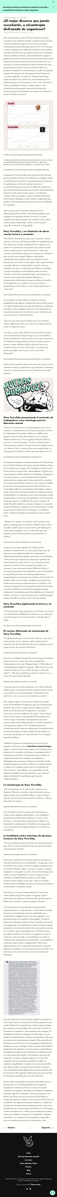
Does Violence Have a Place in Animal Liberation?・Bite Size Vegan (22, 457)
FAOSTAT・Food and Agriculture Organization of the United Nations (23, 154)
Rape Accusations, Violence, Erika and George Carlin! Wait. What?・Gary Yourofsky (27, 294)
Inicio (29, 1153)
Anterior (9, 1128)
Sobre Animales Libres (28, 1163)
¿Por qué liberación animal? (28, 1156)
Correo (28, 1174)
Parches (28, 1167)
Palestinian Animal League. (39, 746)
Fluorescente (35, 1184)
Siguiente (47, 1128)
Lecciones (28, 1160)
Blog (28, 1170)
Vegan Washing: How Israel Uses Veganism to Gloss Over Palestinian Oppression (26, 169)
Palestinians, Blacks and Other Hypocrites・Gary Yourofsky (20, 652)
